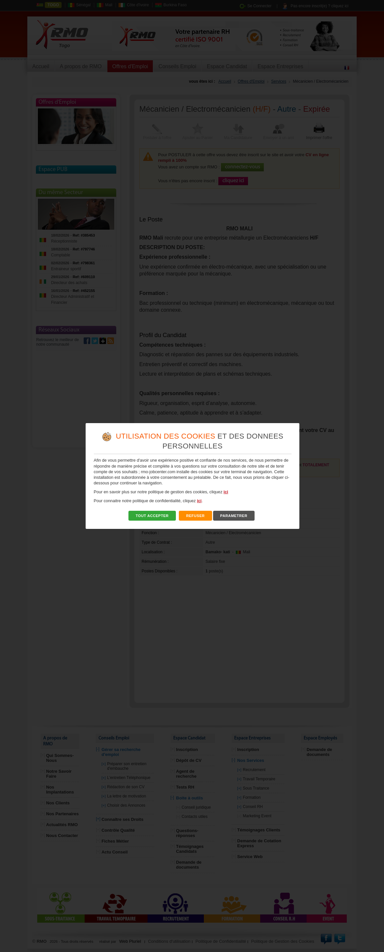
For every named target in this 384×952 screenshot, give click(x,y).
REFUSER (195, 516)
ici (226, 492)
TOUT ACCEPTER (152, 516)
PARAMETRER (234, 516)
